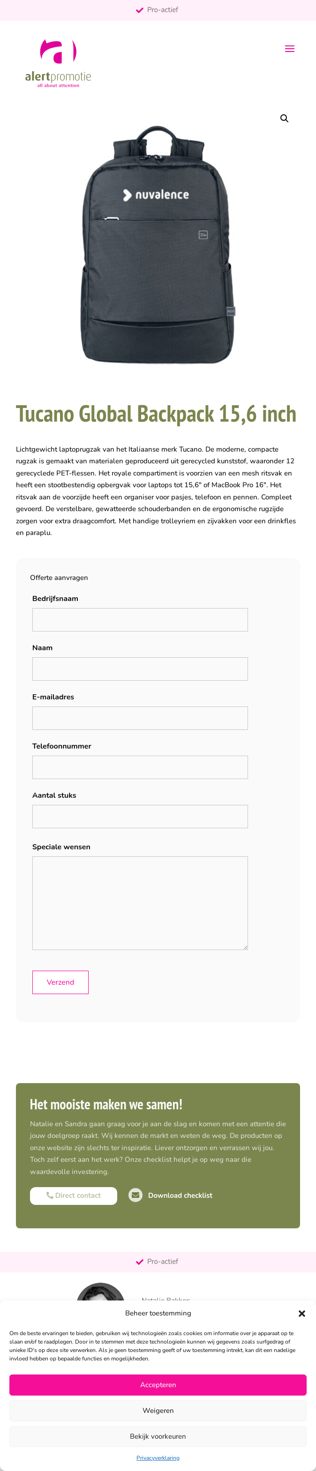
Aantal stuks (54, 795)
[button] (302, 1313)
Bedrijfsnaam (55, 598)
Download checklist (170, 1195)
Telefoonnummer (61, 746)
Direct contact (73, 1195)
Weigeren (158, 1410)
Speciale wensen (61, 847)
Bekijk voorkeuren (158, 1436)
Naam (42, 648)
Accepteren (158, 1384)
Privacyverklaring (158, 1458)
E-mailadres (53, 697)
